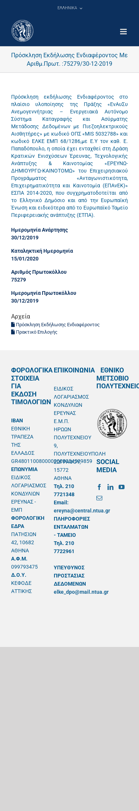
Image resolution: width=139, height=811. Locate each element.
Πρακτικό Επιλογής (34, 332)
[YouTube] (122, 487)
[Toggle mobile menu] (124, 31)
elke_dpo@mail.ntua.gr (81, 592)
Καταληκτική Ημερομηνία (42, 251)
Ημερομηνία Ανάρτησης (39, 230)
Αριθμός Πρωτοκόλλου (39, 272)
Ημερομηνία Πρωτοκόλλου (43, 293)
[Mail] (99, 498)
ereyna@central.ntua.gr (82, 511)
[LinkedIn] (110, 487)
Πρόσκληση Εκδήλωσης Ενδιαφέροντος (55, 324)
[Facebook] (99, 487)
